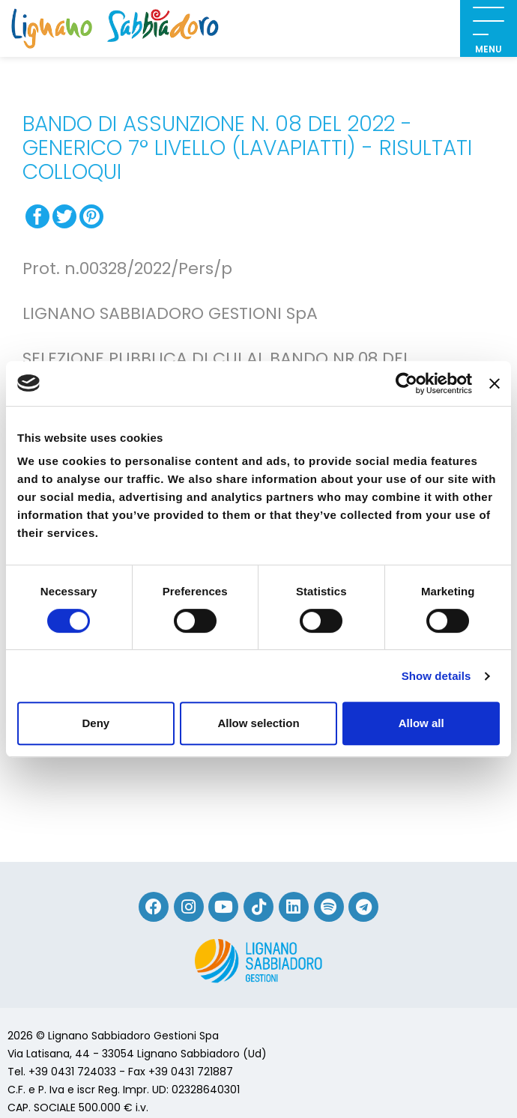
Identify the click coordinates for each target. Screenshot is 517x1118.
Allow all (421, 723)
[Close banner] (494, 383)
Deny (95, 723)
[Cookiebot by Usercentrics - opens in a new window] (406, 383)
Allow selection (258, 723)
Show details (436, 675)
